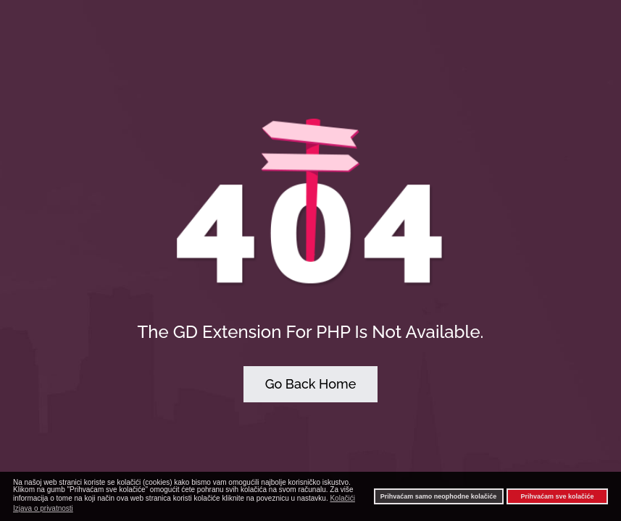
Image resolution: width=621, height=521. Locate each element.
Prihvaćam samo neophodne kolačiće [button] (438, 496)
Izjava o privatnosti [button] (43, 508)
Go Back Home (311, 383)
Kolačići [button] (342, 498)
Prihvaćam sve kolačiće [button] (556, 496)
